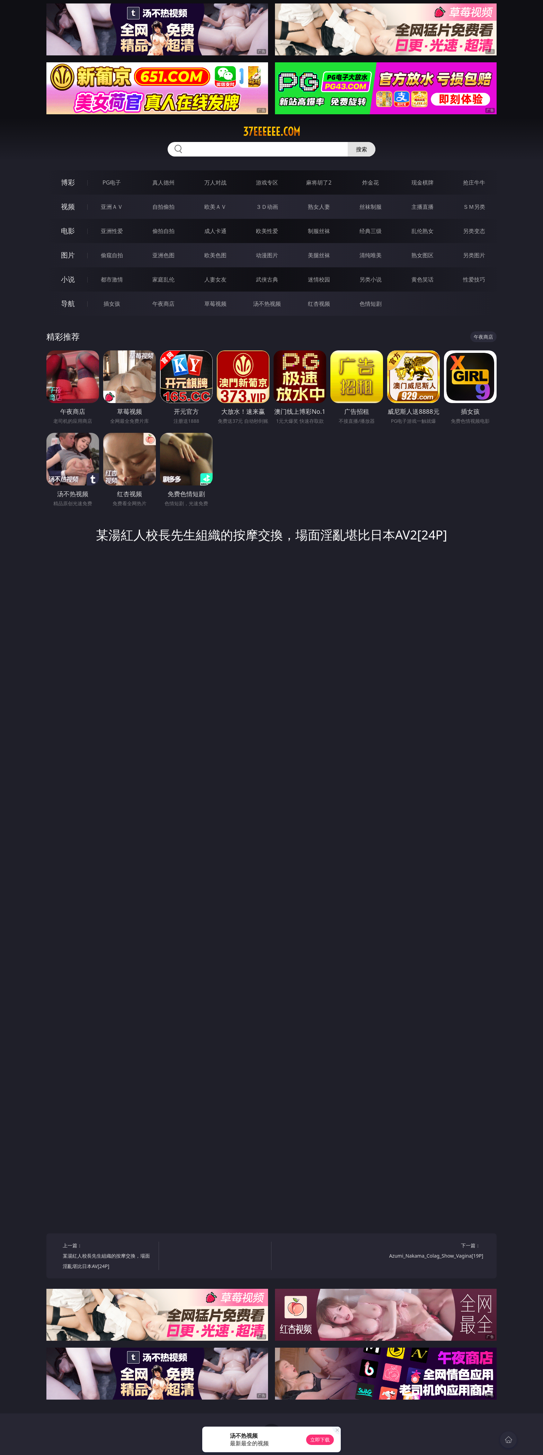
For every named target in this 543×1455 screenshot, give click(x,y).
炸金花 (370, 182)
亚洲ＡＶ (112, 207)
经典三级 (370, 231)
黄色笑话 (422, 279)
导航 (68, 303)
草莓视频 (215, 303)
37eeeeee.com (271, 132)
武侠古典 (267, 279)
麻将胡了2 (318, 182)
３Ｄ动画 (267, 207)
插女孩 (112, 303)
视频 (68, 206)
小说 (68, 279)
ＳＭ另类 (474, 207)
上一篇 (108, 1256)
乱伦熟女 (422, 231)
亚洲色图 (163, 255)
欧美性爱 (267, 231)
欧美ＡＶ (215, 207)
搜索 (361, 149)
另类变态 (474, 231)
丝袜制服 (370, 207)
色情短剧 (370, 303)
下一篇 (436, 1251)
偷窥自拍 (112, 255)
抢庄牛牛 (474, 182)
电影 (68, 230)
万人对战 (215, 182)
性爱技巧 (474, 279)
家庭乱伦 (163, 279)
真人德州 (163, 182)
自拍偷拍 (163, 207)
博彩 (68, 182)
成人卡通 (215, 231)
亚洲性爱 (112, 231)
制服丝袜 (319, 231)
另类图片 (474, 255)
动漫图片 (267, 255)
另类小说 (370, 279)
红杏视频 (319, 303)
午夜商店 (163, 303)
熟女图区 (422, 255)
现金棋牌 (422, 182)
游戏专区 (267, 182)
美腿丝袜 (319, 255)
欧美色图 (215, 255)
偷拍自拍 (163, 231)
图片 (68, 255)
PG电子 (112, 182)
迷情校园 (319, 279)
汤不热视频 (267, 303)
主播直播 (422, 207)
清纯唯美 (370, 255)
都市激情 (112, 279)
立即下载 (320, 1439)
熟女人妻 (319, 207)
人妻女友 (215, 279)
